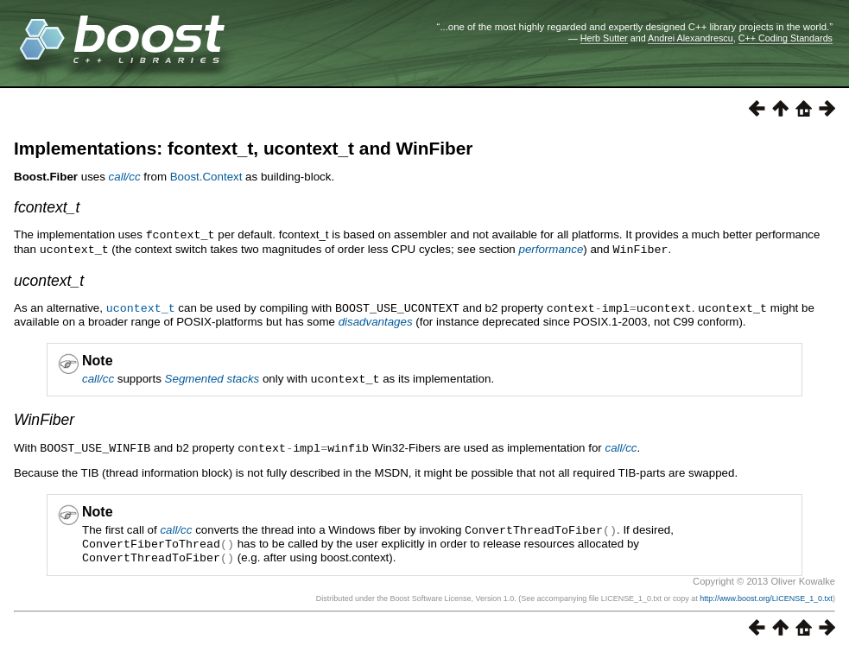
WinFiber (44, 416)
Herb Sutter (604, 38)
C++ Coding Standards (785, 38)
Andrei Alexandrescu (690, 38)
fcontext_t (46, 207)
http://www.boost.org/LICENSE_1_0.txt (766, 591)
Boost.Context (206, 176)
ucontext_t (49, 279)
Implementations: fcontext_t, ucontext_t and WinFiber (243, 148)
